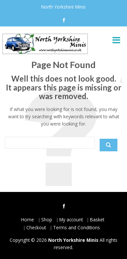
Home (27, 219)
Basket (97, 219)
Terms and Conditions (76, 227)
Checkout (36, 227)
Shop (46, 219)
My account (71, 219)
